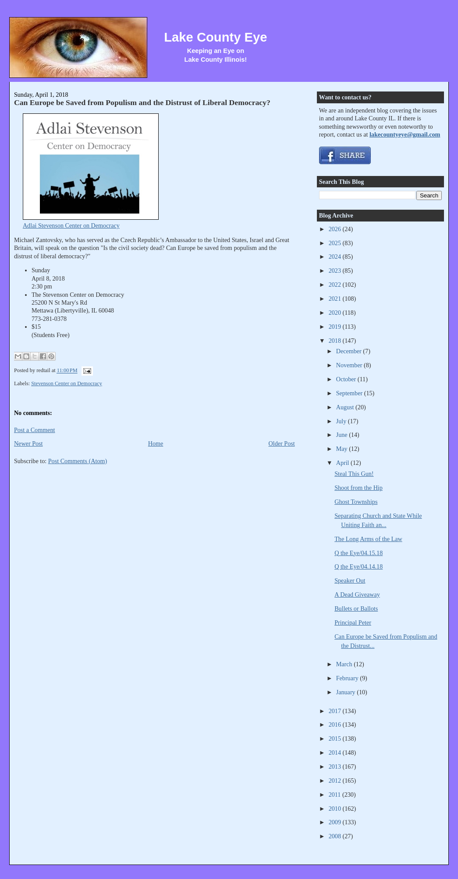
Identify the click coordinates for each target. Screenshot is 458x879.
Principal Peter (352, 622)
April (343, 462)
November (350, 365)
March (345, 664)
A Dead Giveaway (357, 594)
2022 (336, 284)
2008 (336, 836)
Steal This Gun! (353, 473)
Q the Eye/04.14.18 (358, 566)
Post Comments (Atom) (77, 460)
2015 (336, 738)
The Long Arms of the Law (368, 538)
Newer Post (28, 443)
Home (155, 443)
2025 (336, 242)
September (350, 393)
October (347, 379)
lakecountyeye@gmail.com (404, 134)
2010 (336, 808)
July (342, 421)
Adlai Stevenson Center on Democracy (71, 225)
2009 (336, 822)
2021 (336, 298)
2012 (336, 780)
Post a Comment (34, 429)
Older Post (281, 443)
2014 (336, 752)
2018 (336, 340)
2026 (336, 228)
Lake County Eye (215, 37)
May (342, 448)
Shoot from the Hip (358, 487)
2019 (336, 326)
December (349, 351)
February (348, 678)
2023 (336, 270)
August (345, 407)
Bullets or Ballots (356, 608)
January (346, 692)
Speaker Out (349, 580)
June (342, 434)
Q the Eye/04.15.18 (358, 552)
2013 (336, 766)
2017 (336, 710)
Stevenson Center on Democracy (66, 383)
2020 (336, 312)
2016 (336, 724)
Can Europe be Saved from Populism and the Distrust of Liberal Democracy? (142, 102)
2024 (336, 256)
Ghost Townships (355, 501)
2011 (335, 794)
